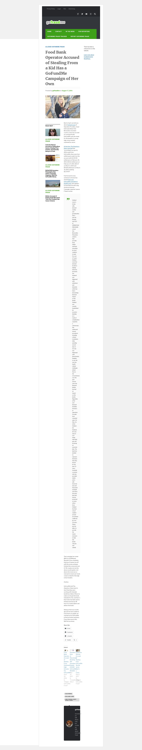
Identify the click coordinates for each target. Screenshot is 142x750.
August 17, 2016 (67, 91)
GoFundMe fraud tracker (57, 36)
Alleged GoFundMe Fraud (55, 47)
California (68, 693)
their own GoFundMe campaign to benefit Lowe (71, 181)
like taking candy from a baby (70, 700)
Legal (59, 9)
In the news (70, 31)
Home (49, 31)
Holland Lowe (71, 125)
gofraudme (56, 91)
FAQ (64, 9)
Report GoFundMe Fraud (80, 36)
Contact (58, 31)
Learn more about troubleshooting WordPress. (89, 56)
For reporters (84, 31)
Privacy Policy (51, 9)
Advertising (72, 9)
